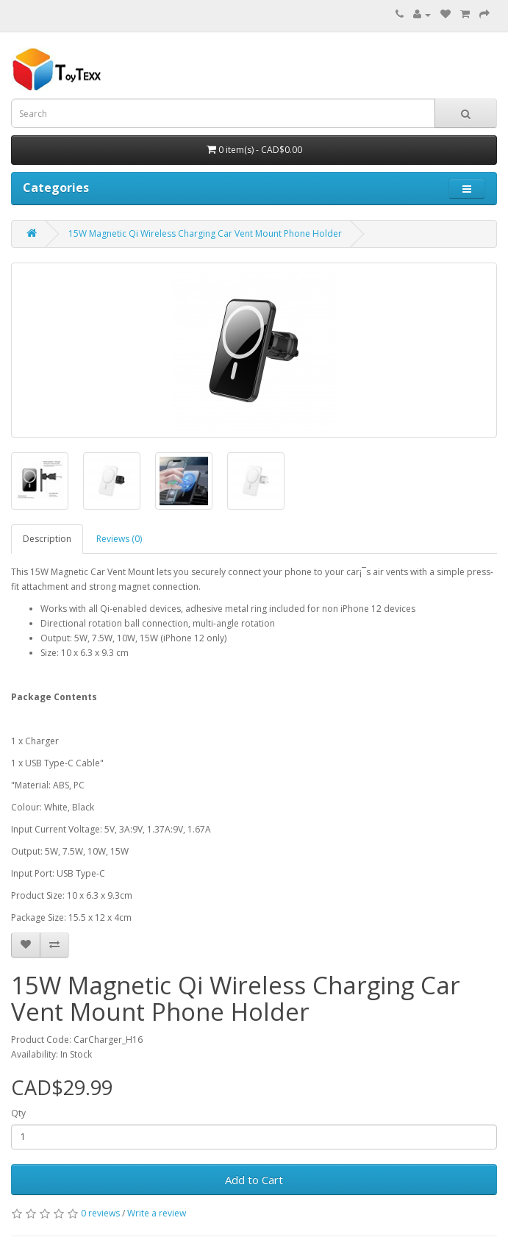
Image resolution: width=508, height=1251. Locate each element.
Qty (18, 1113)
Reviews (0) (119, 538)
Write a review (156, 1213)
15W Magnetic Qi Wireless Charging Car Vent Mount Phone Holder (205, 233)
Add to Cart (254, 1179)
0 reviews (100, 1213)
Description (47, 538)
